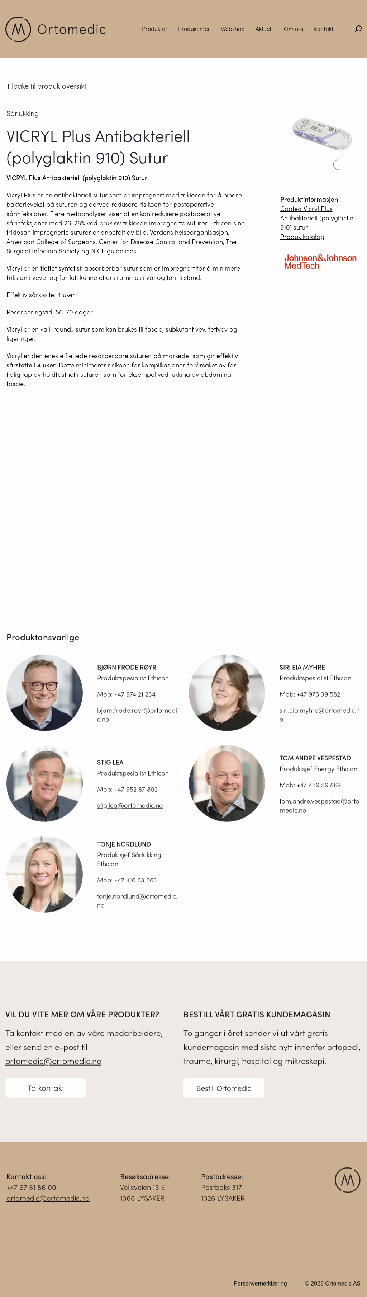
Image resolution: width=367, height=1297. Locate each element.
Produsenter (194, 28)
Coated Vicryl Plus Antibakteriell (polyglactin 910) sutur (316, 217)
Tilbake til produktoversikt (46, 85)
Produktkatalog (302, 236)
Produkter (154, 28)
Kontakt (323, 28)
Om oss (293, 28)
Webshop (233, 28)
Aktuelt (264, 28)
